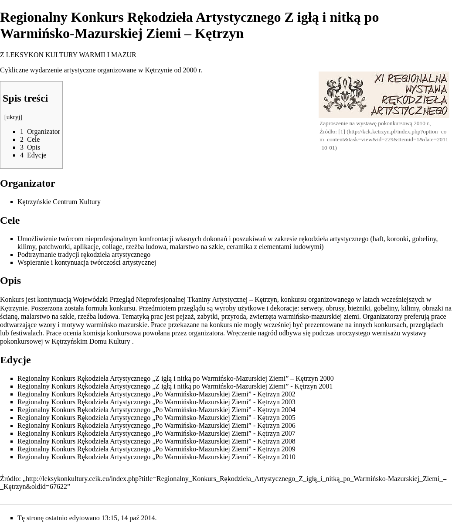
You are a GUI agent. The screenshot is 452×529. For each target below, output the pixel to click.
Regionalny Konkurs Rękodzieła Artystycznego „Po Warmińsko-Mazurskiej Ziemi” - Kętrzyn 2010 (156, 457)
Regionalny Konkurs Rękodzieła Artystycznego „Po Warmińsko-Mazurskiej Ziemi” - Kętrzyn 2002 (156, 394)
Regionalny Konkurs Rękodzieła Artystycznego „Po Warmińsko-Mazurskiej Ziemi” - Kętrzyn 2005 (156, 417)
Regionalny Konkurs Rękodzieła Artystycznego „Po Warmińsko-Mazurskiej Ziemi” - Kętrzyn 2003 (156, 402)
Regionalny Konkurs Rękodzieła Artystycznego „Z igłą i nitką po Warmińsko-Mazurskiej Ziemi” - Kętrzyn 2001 (175, 386)
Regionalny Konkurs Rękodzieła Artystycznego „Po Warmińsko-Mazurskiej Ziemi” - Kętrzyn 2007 (156, 433)
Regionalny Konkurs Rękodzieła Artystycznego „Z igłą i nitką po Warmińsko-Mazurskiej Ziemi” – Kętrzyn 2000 (175, 378)
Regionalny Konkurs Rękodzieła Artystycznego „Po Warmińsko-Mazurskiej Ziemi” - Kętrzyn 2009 (156, 449)
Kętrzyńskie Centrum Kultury (59, 201)
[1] (341, 131)
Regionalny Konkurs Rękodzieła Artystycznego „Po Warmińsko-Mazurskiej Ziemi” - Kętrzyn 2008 (156, 441)
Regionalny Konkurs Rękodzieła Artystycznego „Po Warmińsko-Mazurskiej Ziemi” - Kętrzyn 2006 (156, 425)
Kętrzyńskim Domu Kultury (90, 341)
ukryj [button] (13, 116)
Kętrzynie (158, 70)
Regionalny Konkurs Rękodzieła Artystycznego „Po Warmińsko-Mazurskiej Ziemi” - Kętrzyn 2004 (156, 409)
